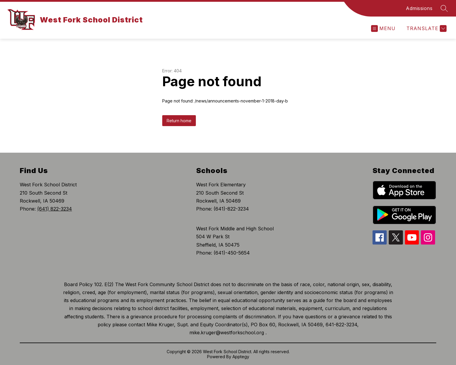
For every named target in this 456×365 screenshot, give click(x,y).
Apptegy (240, 356)
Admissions (419, 8)
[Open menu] (383, 28)
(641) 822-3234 (54, 209)
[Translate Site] (426, 28)
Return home (179, 120)
